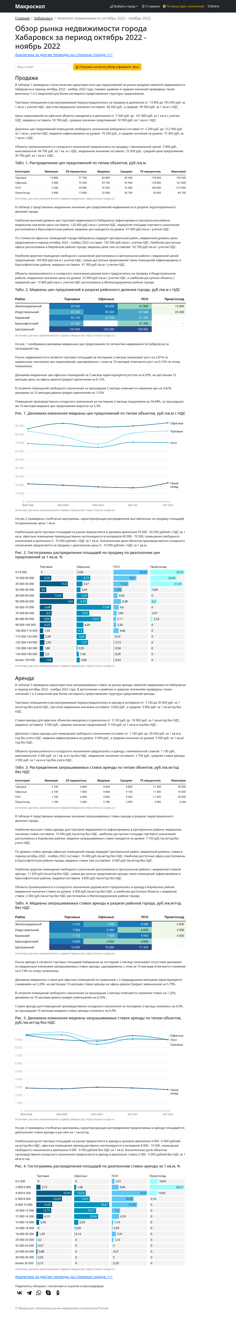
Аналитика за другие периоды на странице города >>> (64, 54)
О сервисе (151, 6)
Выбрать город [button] (122, 6)
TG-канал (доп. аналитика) (183, 6)
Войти (213, 6)
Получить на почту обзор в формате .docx (107, 67)
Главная (22, 18)
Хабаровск (43, 18)
